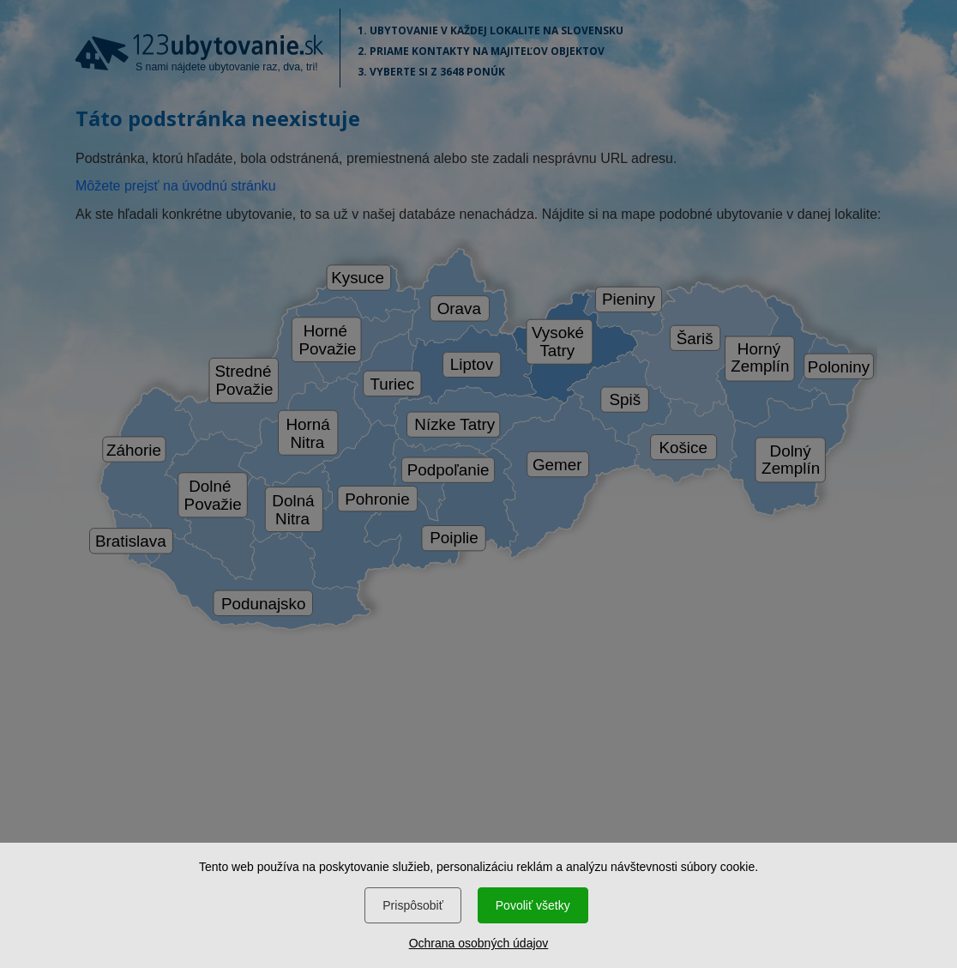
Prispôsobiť (412, 905)
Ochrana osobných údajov (479, 943)
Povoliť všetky (533, 905)
